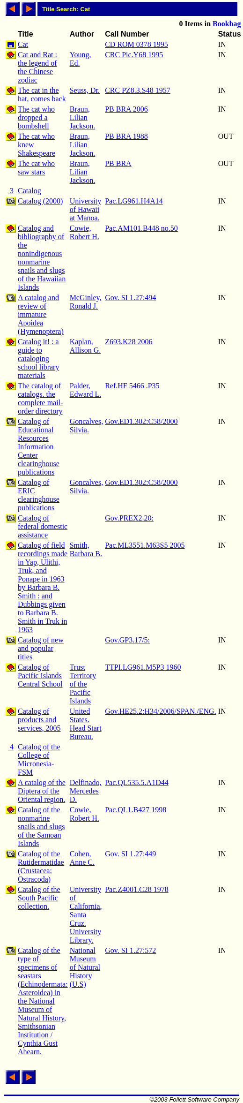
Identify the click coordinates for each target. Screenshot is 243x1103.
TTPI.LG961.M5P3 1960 (143, 667)
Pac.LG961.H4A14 (134, 201)
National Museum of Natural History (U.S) (85, 967)
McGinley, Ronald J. (86, 302)
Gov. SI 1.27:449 (130, 854)
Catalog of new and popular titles (41, 648)
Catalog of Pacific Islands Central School (40, 675)
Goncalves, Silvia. (86, 425)
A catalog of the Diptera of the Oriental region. (42, 790)
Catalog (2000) (40, 201)
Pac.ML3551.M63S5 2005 (144, 545)
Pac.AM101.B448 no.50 (141, 228)
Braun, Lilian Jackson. (83, 117)
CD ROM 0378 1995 (136, 44)
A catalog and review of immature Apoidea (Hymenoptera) (41, 314)
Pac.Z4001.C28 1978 (137, 889)
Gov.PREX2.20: (129, 518)
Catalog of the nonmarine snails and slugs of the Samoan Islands (41, 826)
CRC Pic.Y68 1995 (134, 55)
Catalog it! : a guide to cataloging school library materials (38, 358)
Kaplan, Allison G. (85, 346)
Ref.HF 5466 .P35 (132, 386)
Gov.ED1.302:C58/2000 (141, 421)
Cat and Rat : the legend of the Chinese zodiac (37, 67)
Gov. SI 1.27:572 (130, 950)
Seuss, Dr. (85, 90)
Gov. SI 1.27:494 (130, 298)
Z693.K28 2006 (128, 342)
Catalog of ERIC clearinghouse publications (38, 495)
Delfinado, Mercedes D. (86, 790)
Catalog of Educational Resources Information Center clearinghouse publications (38, 446)
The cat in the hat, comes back (42, 94)
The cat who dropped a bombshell (36, 117)
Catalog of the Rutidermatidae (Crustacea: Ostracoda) (41, 866)
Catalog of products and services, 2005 (39, 719)
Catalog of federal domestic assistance (42, 526)
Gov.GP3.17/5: (127, 640)
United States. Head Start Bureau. (86, 723)
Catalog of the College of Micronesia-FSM (39, 759)
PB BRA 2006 (126, 109)
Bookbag (227, 24)
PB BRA (118, 163)
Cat (23, 44)
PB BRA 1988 (126, 136)
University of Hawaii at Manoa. (86, 209)
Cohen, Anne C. (82, 858)
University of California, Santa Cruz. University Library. (86, 914)
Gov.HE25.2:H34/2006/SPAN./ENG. (160, 711)
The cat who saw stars (36, 167)
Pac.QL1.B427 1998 (135, 810)
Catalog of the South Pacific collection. (39, 897)
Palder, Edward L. (86, 390)
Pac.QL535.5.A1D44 (137, 782)
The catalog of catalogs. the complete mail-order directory (40, 398)
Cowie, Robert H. (84, 232)
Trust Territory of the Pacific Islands (83, 684)
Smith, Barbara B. (86, 549)
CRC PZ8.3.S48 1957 (137, 90)
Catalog (29, 191)
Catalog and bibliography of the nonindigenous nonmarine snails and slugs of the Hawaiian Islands (42, 257)
